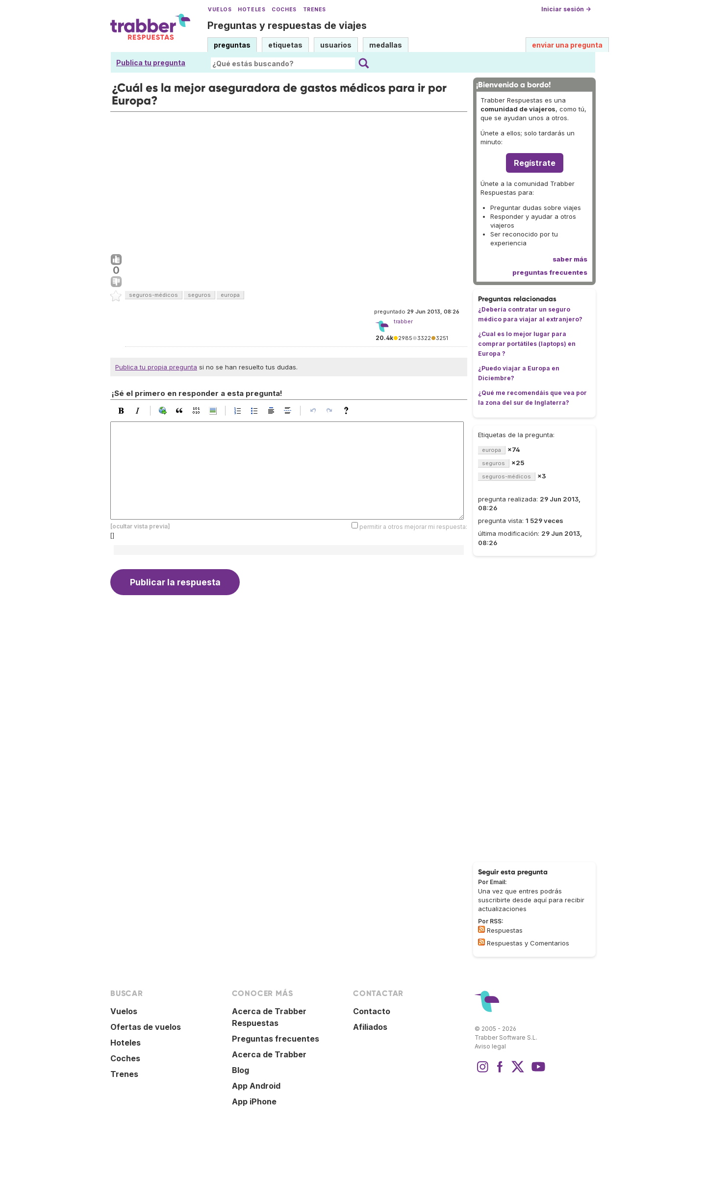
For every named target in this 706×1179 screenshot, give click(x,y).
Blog (240, 1070)
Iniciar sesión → (566, 9)
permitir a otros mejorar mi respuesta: (413, 526)
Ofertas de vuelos (145, 1027)
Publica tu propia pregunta (156, 367)
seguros (199, 294)
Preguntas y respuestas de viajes (287, 25)
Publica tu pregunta (150, 62)
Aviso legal (490, 1046)
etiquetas (285, 45)
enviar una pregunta (567, 45)
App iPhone (254, 1101)
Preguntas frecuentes (275, 1039)
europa (230, 294)
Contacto (371, 1011)
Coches (284, 9)
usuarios (336, 45)
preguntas (232, 45)
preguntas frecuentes (549, 272)
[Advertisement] (288, 180)
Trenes (314, 9)
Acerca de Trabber (269, 1054)
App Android (256, 1086)
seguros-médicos (153, 294)
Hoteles (251, 9)
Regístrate (534, 163)
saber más (570, 259)
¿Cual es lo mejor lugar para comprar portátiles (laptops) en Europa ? (527, 343)
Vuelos (219, 9)
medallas (385, 45)
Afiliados (370, 1027)
